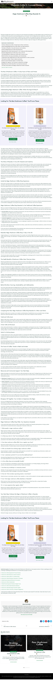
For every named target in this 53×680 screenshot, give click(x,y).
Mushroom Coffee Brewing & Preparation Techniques (12, 578)
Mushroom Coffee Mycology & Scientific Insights (11, 587)
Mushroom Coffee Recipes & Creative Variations (11, 574)
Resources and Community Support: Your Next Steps (12, 60)
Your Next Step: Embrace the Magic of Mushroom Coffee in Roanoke (15, 65)
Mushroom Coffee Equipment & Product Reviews (11, 572)
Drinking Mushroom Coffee (13, 654)
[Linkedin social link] (48, 621)
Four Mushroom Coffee (39, 653)
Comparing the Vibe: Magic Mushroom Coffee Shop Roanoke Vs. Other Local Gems (18, 57)
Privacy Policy (26, 675)
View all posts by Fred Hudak (26, 614)
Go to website (13, 139)
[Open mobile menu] (52, 2)
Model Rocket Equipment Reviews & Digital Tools (11, 583)
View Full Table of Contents (7, 67)
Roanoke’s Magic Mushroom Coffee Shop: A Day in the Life (13, 52)
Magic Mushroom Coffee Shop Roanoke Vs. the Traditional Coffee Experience (17, 51)
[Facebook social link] (41, 621)
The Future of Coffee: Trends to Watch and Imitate (12, 59)
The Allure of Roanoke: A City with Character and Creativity (14, 48)
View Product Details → (13, 141)
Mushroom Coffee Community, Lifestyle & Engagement (12, 589)
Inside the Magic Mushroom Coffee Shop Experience (12, 49)
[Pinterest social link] (46, 621)
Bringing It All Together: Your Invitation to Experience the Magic (15, 62)
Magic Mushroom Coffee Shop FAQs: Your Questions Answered (14, 63)
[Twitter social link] (43, 621)
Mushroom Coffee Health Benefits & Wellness (11, 585)
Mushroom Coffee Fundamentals (8, 582)
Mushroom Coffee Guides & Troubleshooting (10, 576)
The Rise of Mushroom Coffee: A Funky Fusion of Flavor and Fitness (15, 44)
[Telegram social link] (51, 621)
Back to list (26, 626)
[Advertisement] (26, 25)
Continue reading (13, 662)
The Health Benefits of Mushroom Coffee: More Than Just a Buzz (15, 54)
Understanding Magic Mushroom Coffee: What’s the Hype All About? (15, 46)
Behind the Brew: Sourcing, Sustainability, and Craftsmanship (14, 56)
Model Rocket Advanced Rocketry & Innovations (11, 580)
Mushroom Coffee (26, 11)
